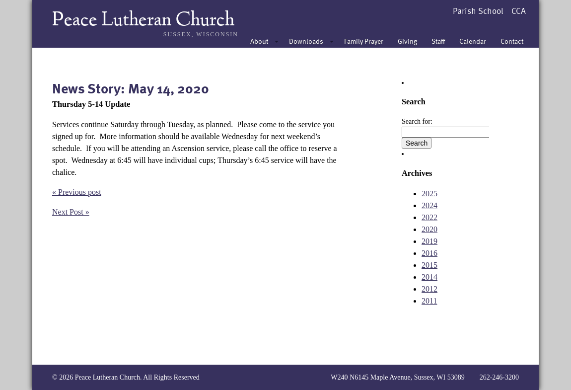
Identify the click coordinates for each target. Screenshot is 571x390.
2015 (429, 265)
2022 (429, 217)
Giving (407, 41)
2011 (429, 301)
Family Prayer (363, 41)
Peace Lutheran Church (143, 20)
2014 (429, 277)
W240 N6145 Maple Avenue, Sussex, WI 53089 (397, 377)
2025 (429, 193)
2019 (429, 241)
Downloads (306, 41)
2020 (429, 229)
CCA (518, 10)
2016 (429, 253)
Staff (438, 41)
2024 (429, 205)
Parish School (478, 10)
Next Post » (70, 212)
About (259, 41)
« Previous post (76, 192)
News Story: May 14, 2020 (130, 88)
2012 (429, 289)
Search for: (417, 121)
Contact (511, 41)
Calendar (472, 41)
